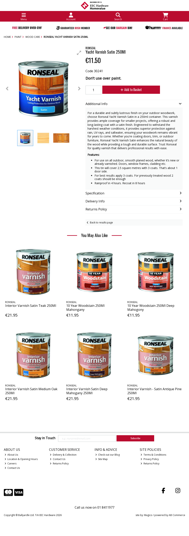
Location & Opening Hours (21, 459)
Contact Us (12, 468)
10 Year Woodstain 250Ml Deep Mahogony (150, 307)
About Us (11, 454)
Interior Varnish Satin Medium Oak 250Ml (31, 391)
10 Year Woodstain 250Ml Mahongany (85, 307)
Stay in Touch (45, 438)
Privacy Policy (150, 459)
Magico (148, 515)
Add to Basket (131, 89)
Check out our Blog (107, 454)
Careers (11, 463)
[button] (79, 53)
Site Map (101, 459)
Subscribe (135, 438)
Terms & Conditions (153, 454)
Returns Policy (59, 463)
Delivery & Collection (63, 454)
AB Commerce (177, 515)
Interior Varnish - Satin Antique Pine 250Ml (154, 391)
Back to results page (101, 222)
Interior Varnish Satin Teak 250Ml (30, 305)
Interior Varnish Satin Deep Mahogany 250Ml (87, 391)
